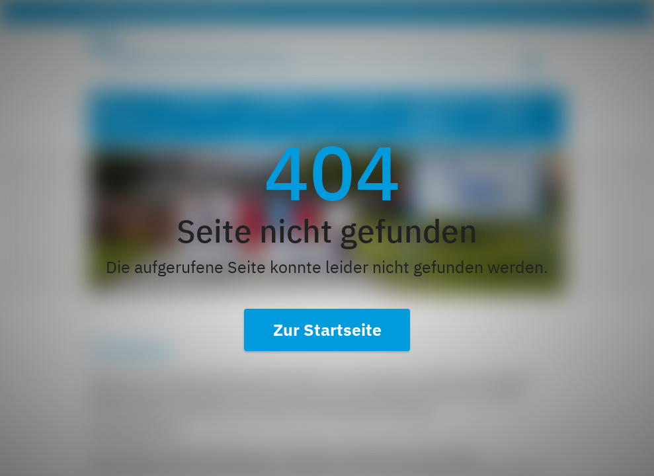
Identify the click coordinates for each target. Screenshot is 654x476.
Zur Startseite (327, 329)
